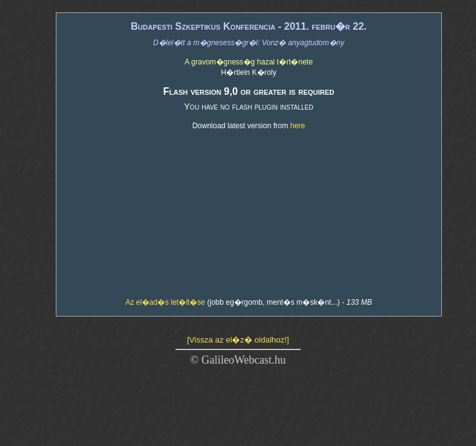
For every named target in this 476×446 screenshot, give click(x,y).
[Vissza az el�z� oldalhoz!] (238, 339)
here (297, 125)
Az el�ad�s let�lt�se (165, 302)
